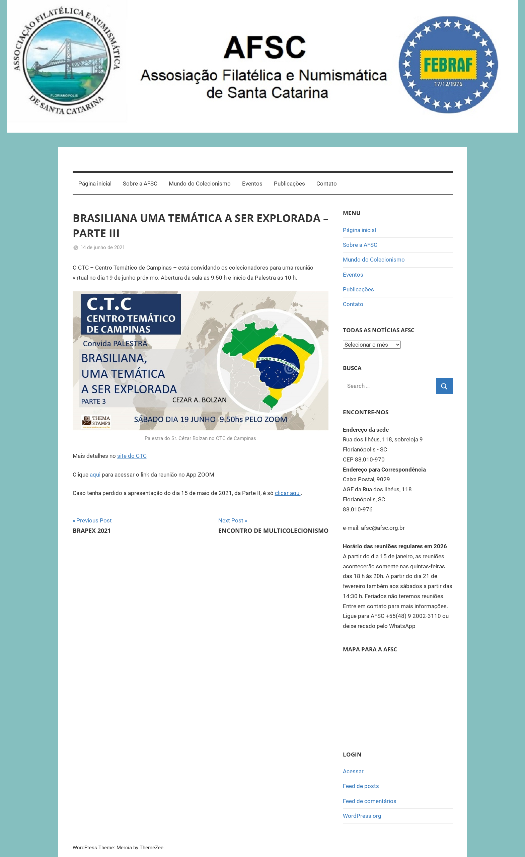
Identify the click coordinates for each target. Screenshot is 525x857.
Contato (326, 183)
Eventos (252, 183)
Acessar (353, 771)
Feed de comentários (369, 801)
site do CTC (132, 455)
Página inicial (94, 183)
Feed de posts (361, 786)
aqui (96, 474)
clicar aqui (288, 493)
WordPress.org (362, 815)
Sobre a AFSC (140, 183)
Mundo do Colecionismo (200, 183)
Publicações (289, 183)
